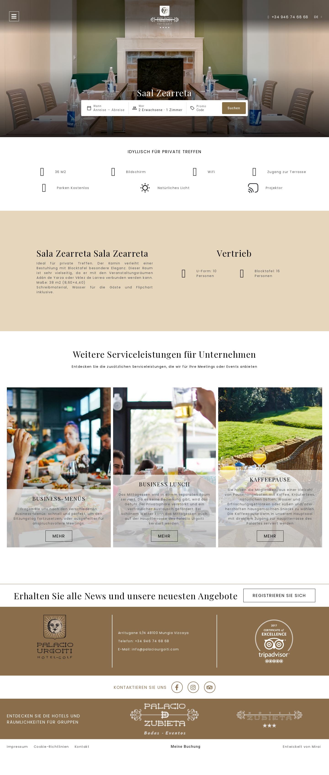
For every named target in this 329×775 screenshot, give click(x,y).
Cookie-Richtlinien (51, 746)
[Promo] (207, 110)
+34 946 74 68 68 (152, 641)
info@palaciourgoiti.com (155, 649)
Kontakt (82, 746)
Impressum (17, 746)
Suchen (234, 108)
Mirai (316, 746)
